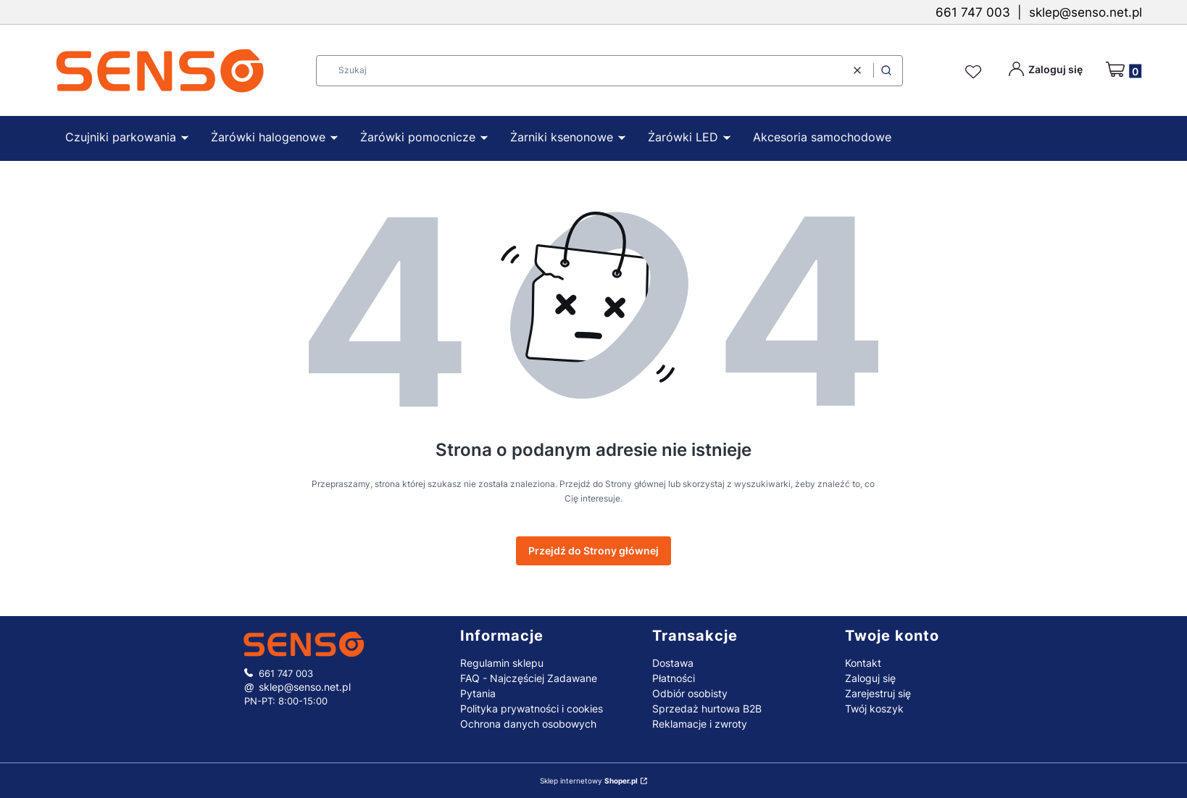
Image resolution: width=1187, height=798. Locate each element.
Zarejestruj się (878, 693)
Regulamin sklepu (501, 663)
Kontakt (863, 663)
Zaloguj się (870, 678)
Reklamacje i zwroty (699, 724)
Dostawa (673, 663)
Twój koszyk (874, 708)
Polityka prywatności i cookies (531, 708)
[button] (886, 71)
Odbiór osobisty (690, 693)
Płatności (673, 678)
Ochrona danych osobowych (528, 724)
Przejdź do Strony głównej (593, 550)
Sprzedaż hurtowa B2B (707, 708)
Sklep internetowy (589, 780)
